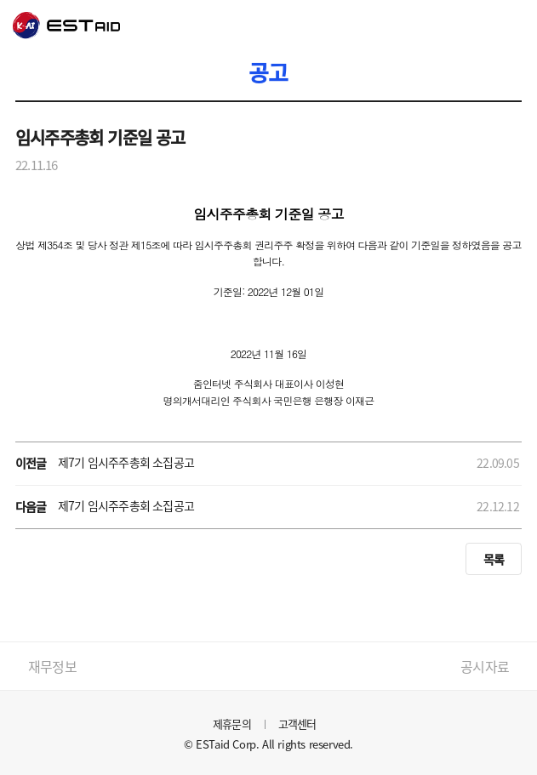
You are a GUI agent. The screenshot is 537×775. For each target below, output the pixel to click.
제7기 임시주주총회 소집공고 (126, 461)
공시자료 (484, 666)
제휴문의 (232, 723)
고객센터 (297, 723)
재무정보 (52, 666)
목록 (493, 558)
